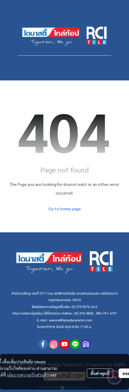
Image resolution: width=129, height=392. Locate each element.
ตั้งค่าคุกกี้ (100, 373)
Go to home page (64, 208)
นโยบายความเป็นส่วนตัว (28, 374)
